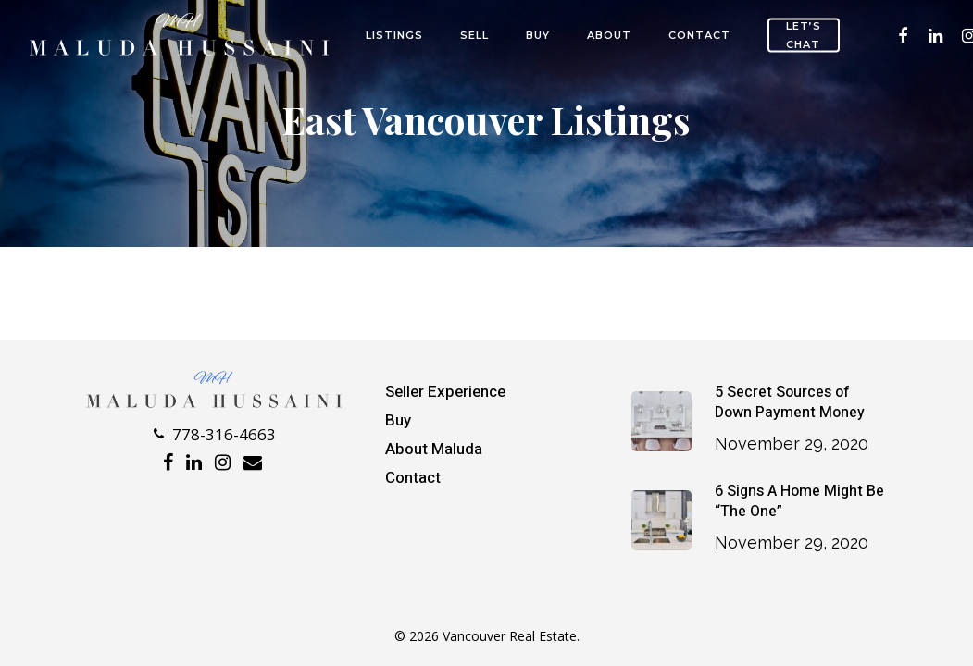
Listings (394, 35)
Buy (538, 35)
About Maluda (433, 449)
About (609, 35)
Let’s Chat (803, 35)
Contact (699, 35)
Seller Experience (445, 391)
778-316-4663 (215, 434)
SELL (474, 35)
